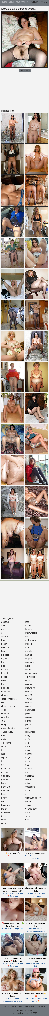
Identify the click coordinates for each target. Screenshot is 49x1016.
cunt (3, 721)
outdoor (29, 684)
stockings (29, 776)
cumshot (5, 717)
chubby (4, 695)
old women (30, 677)
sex (27, 743)
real (27, 728)
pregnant (29, 717)
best (3, 651)
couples (4, 710)
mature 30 (30, 688)
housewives (6, 805)
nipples (28, 658)
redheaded (30, 732)
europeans (6, 743)
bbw (3, 640)
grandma (5, 776)
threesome (30, 787)
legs (27, 622)
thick (27, 783)
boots (3, 680)
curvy (3, 724)
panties (28, 706)
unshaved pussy (33, 798)
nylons (28, 669)
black (3, 666)
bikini (3, 662)
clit (2, 702)
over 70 (28, 702)
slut (27, 765)
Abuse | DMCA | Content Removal (18, 1007)
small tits (29, 768)
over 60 (28, 699)
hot (2, 801)
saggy (28, 735)
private (28, 721)
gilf (2, 765)
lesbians (29, 625)
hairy (3, 783)
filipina (4, 757)
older (27, 680)
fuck (3, 761)
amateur (5, 622)
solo (27, 772)
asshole (4, 636)
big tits (4, 658)
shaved (28, 750)
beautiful (5, 647)
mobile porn (30, 640)
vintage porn (31, 809)
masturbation (31, 633)
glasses (4, 772)
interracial (5, 812)
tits (26, 794)
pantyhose (30, 710)
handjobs (5, 790)
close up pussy (8, 706)
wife (27, 820)
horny (4, 798)
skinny (28, 761)
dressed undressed (10, 728)
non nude (29, 662)
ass (3, 633)
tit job (27, 790)
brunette (5, 688)
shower (28, 754)
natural (28, 655)
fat (2, 750)
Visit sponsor (25, 71)
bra (2, 684)
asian (3, 629)
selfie (27, 739)
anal (3, 625)
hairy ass (5, 787)
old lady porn (31, 673)
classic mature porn (10, 699)
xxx (27, 823)
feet (3, 754)
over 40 (28, 691)
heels (3, 794)
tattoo (28, 779)
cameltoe (5, 691)
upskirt (28, 801)
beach (4, 644)
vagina (28, 805)
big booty (5, 655)
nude (27, 666)
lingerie (28, 629)
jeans (3, 816)
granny (4, 779)
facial (3, 746)
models (28, 644)
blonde (4, 669)
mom (27, 647)
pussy (28, 724)
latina (3, 823)
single (28, 757)
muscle (28, 651)
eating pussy (7, 732)
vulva (27, 812)
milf (27, 636)
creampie (5, 713)
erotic (3, 739)
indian (4, 809)
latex (3, 820)
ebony (4, 735)
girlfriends (5, 768)
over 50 (28, 695)
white (27, 816)
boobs (4, 677)
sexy (27, 746)
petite (28, 713)
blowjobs (5, 673)
